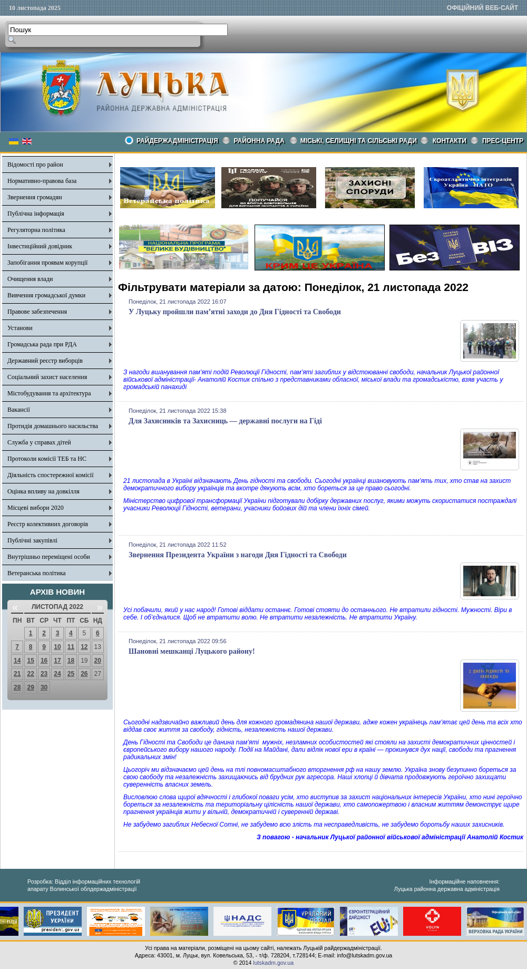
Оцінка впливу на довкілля (43, 491)
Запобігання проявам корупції (47, 262)
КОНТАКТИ (449, 140)
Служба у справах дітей (39, 442)
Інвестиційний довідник (39, 246)
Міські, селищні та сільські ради (358, 140)
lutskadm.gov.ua (273, 963)
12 (84, 647)
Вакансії (18, 409)
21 (17, 673)
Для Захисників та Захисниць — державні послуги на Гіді (225, 421)
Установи (20, 328)
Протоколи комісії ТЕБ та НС (46, 458)
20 (97, 660)
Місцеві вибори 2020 (35, 507)
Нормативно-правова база (41, 181)
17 (57, 660)
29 (30, 687)
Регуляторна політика (36, 230)
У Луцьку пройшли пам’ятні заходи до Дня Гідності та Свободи (235, 312)
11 (70, 647)
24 (57, 673)
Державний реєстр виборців (45, 360)
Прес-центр (502, 140)
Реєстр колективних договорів (47, 524)
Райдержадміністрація (177, 140)
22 (30, 673)
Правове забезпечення (37, 311)
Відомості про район (35, 164)
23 (44, 673)
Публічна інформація (35, 213)
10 (57, 647)
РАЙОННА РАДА (259, 140)
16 (44, 660)
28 (17, 687)
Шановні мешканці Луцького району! (192, 651)
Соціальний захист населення (47, 377)
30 (44, 687)
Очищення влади (30, 279)
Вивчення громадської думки (46, 295)
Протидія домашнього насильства (52, 426)
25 (70, 673)
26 (84, 673)
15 (30, 660)
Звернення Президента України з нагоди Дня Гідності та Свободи (238, 555)
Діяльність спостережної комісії (50, 475)
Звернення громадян (34, 197)
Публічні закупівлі (32, 540)
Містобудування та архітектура (49, 393)
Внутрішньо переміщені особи (48, 556)
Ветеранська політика (36, 573)
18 (70, 660)
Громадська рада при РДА (42, 344)
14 (17, 660)
